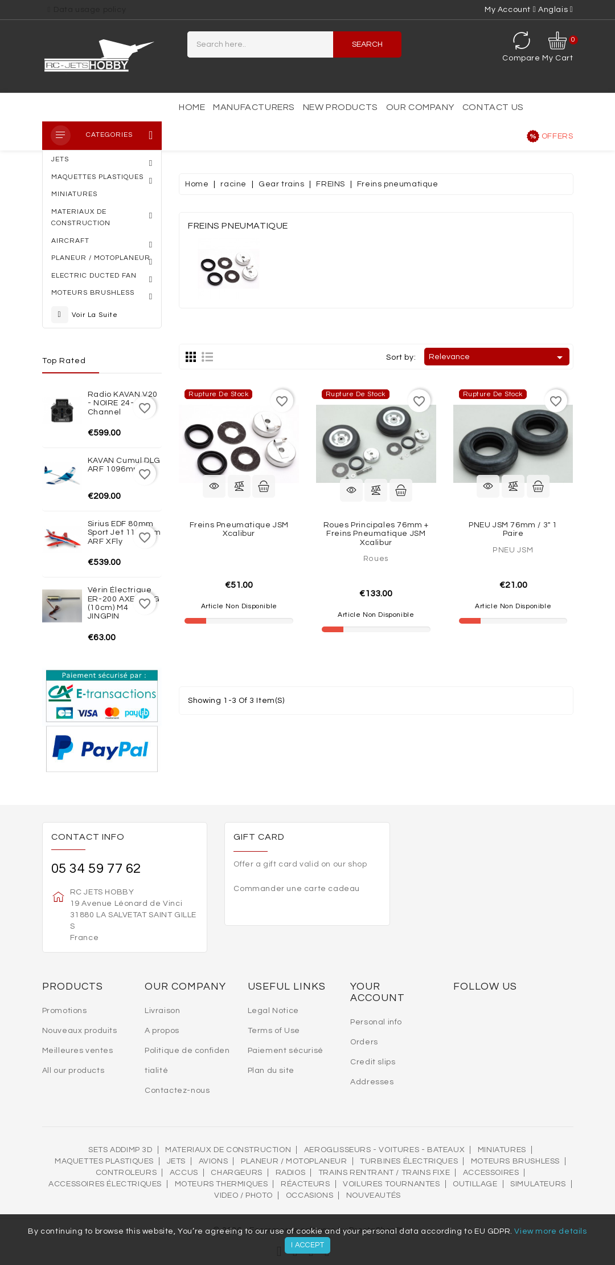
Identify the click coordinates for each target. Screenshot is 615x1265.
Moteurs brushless (515, 1161)
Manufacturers (254, 107)
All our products (73, 1071)
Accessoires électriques (105, 1184)
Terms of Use (274, 1031)
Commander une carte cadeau (296, 889)
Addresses (371, 1082)
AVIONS (213, 1161)
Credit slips (372, 1062)
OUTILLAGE (475, 1184)
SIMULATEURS (538, 1184)
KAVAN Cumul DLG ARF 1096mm (124, 465)
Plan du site (271, 1071)
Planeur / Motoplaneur (294, 1161)
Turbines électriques (409, 1161)
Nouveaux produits (79, 1031)
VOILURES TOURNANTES (391, 1184)
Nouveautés (373, 1195)
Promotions (64, 1011)
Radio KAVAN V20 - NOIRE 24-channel (123, 403)
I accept (308, 1245)
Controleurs (126, 1173)
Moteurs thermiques (221, 1184)
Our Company (420, 107)
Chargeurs (236, 1173)
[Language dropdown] (555, 9)
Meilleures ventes (77, 1051)
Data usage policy (90, 10)
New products (340, 107)
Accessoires (491, 1173)
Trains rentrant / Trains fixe (384, 1173)
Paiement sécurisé (285, 1051)
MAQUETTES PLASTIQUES (104, 1161)
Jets (176, 1161)
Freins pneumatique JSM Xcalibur (239, 529)
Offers (557, 136)
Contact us (493, 107)
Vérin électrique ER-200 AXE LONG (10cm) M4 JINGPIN (124, 603)
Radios (291, 1173)
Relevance (497, 357)
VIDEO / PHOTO (243, 1195)
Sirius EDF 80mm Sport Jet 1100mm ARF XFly (124, 533)
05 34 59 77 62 (96, 868)
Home (192, 107)
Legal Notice (273, 1011)
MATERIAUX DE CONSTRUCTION (228, 1150)
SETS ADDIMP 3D (120, 1150)
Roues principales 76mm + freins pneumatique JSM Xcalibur (376, 534)
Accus (184, 1173)
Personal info (376, 1022)
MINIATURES (502, 1150)
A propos (162, 1031)
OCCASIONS (309, 1195)
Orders (364, 1042)
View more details (550, 1231)
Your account (377, 992)
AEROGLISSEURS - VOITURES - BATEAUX (384, 1150)
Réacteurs (305, 1184)
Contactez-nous (177, 1091)
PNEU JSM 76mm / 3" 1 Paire (513, 529)
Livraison (162, 1011)
